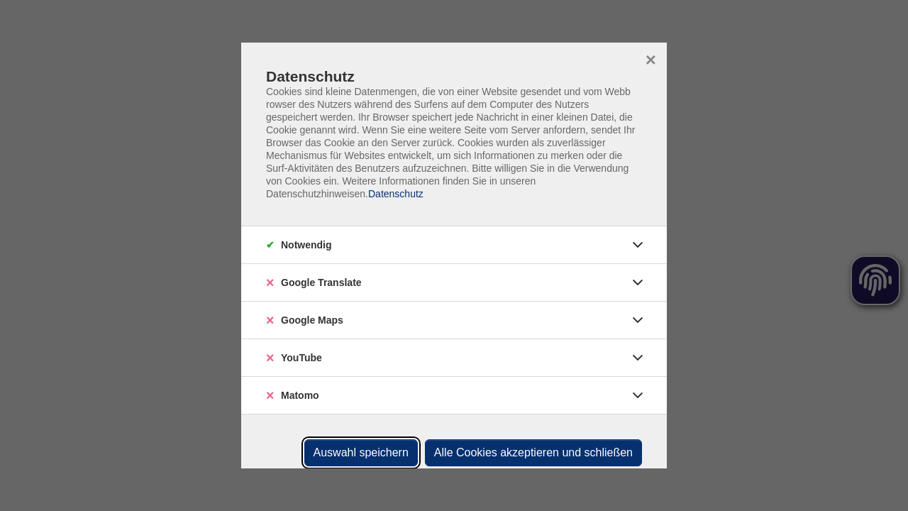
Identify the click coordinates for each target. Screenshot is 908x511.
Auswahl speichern (361, 452)
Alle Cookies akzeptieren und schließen (533, 452)
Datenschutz (395, 193)
